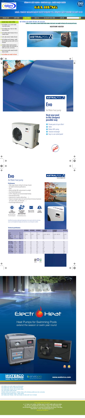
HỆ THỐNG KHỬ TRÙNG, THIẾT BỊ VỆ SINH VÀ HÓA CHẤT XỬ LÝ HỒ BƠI (19, 395)
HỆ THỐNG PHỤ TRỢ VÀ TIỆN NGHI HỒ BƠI (9, 29)
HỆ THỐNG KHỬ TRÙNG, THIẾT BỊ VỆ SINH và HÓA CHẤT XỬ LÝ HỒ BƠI (10, 41)
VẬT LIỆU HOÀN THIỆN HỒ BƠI (9, 37)
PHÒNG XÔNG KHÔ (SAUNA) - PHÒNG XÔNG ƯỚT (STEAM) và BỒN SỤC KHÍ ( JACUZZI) (10, 46)
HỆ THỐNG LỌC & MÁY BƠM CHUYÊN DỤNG (9, 25)
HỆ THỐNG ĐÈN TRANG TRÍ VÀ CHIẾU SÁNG (10, 33)
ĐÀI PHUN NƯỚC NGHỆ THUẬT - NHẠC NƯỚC (10, 51)
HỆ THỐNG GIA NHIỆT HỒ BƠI (9, 54)
